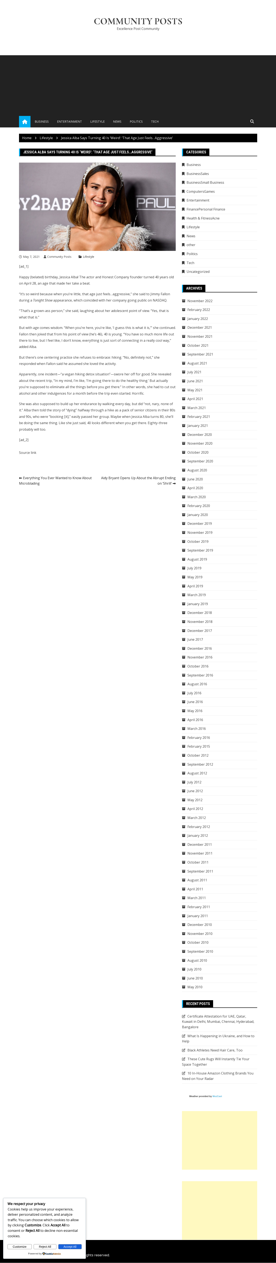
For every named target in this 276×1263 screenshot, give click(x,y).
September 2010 (200, 951)
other (191, 245)
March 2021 (196, 408)
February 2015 (198, 746)
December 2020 (199, 434)
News (117, 122)
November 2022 (199, 301)
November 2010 (199, 933)
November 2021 (199, 336)
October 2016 (198, 666)
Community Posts (138, 21)
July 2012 (194, 782)
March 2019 (196, 595)
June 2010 (195, 978)
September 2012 (200, 764)
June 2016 (195, 702)
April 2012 (195, 809)
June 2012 (195, 791)
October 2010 (198, 942)
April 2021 (195, 399)
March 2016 (196, 728)
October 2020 (198, 452)
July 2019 (194, 568)
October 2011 (198, 862)
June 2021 (195, 381)
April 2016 (195, 719)
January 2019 (197, 604)
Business (42, 122)
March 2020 (196, 497)
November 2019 (199, 532)
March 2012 (196, 817)
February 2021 (198, 417)
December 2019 (199, 523)
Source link (27, 452)
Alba (32, 347)
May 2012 (194, 800)
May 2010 (194, 987)
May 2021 (194, 390)
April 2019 (195, 586)
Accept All (70, 1246)
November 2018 (199, 621)
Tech (155, 122)
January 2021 (197, 425)
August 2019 (197, 559)
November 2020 (199, 443)
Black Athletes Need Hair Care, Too (215, 1050)
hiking (80, 374)
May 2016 (194, 711)
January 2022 (197, 318)
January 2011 (197, 916)
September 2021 (200, 354)
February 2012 (198, 826)
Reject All (45, 1246)
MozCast (217, 1096)
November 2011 (199, 853)
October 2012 (198, 755)
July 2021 (194, 372)
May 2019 (194, 577)
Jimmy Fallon (160, 294)
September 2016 (200, 675)
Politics (136, 122)
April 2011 (195, 889)
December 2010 (199, 924)
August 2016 (197, 684)
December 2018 (199, 613)
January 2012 (197, 835)
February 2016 (198, 737)
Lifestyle (97, 122)
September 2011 (200, 871)
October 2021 (198, 345)
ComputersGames (201, 191)
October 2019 (198, 541)
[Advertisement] (138, 84)
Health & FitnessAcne (203, 218)
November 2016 (199, 657)
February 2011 (198, 907)
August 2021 (197, 363)
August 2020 (197, 470)
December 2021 (199, 327)
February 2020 (198, 506)
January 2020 (197, 514)
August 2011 (197, 880)
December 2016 (199, 648)
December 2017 (199, 630)
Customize (20, 1246)
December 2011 (199, 844)
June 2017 (195, 639)
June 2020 (195, 479)
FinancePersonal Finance (206, 209)
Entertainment (69, 122)
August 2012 (197, 773)
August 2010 (197, 960)
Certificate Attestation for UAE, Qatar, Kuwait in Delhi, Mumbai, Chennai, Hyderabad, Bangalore (218, 1021)
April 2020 (195, 488)
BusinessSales (198, 173)
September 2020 (200, 461)
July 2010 (194, 969)
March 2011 (196, 898)
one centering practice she (58, 357)
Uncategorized (198, 272)
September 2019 (200, 550)
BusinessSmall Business (205, 182)
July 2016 (194, 693)
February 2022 (198, 309)
